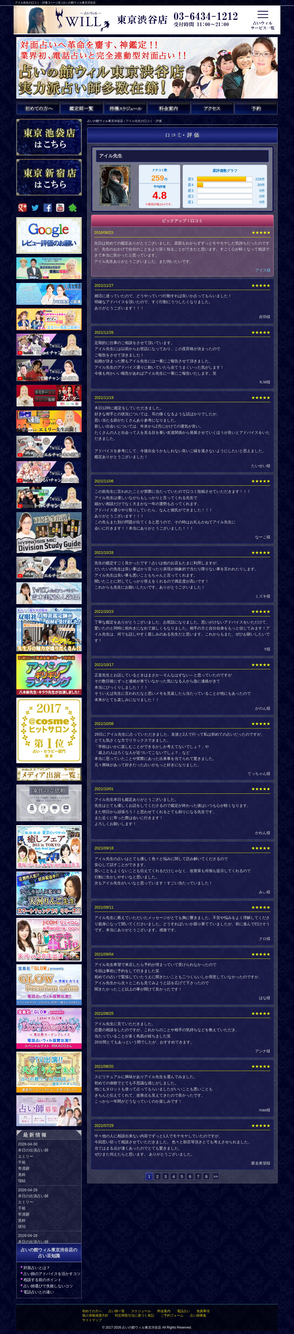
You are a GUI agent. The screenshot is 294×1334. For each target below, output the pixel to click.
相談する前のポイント (42, 1280)
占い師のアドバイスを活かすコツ (52, 1274)
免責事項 (203, 1311)
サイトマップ (92, 1320)
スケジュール (141, 1311)
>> (215, 1176)
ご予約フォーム (172, 1315)
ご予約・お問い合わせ (256, 108)
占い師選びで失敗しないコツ (48, 1286)
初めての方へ (92, 1311)
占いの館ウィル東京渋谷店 (141, 1327)
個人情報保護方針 (95, 1315)
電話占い (183, 1311)
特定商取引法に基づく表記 (134, 1315)
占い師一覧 (116, 1311)
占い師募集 (198, 1315)
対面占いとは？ (36, 1268)
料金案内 (163, 1311)
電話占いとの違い (38, 1292)
